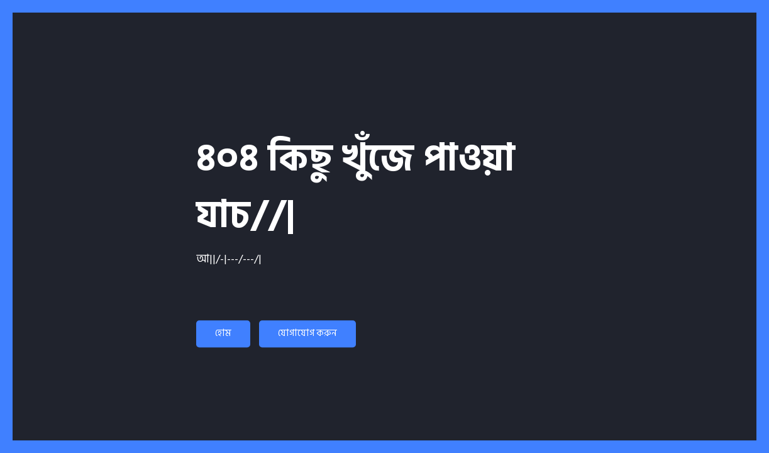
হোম (223, 333)
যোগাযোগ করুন (307, 333)
